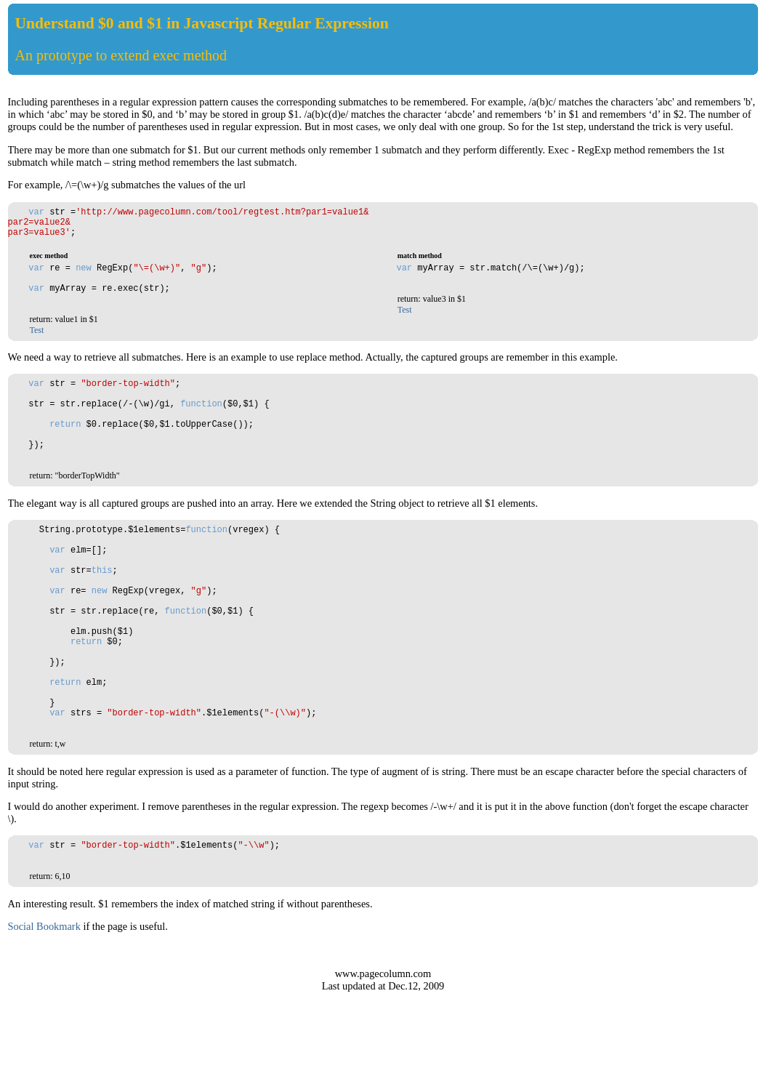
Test (37, 350)
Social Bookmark (44, 1018)
